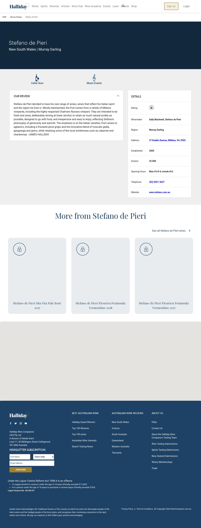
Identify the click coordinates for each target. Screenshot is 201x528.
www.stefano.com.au (159, 192)
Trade (154, 468)
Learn (119, 6)
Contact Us (157, 428)
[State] (43, 457)
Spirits (44, 6)
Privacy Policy (127, 509)
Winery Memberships (162, 462)
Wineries (55, 6)
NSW (4, 17)
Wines (35, 6)
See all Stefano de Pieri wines (169, 230)
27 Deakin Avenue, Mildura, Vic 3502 (167, 140)
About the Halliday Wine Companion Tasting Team (164, 436)
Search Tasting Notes (82, 446)
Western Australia (120, 446)
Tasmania (116, 452)
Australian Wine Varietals (84, 440)
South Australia (119, 434)
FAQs (154, 422)
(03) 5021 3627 (156, 182)
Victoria (115, 428)
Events (109, 6)
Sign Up (171, 6)
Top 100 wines (79, 434)
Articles (66, 6)
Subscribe (21, 470)
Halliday (19, 6)
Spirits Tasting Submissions (165, 450)
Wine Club (79, 6)
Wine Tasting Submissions (165, 444)
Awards (128, 6)
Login (186, 6)
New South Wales (120, 422)
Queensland (118, 440)
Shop (138, 6)
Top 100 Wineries (80, 428)
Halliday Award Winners (83, 422)
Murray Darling (16, 17)
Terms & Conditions (144, 509)
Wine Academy (95, 6)
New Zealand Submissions (165, 456)
